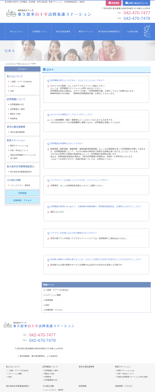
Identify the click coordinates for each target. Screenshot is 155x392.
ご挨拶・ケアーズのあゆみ (21, 71)
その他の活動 (48, 376)
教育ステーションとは (19, 135)
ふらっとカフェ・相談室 (20, 175)
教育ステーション (123, 356)
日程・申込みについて (19, 140)
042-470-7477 (133, 13)
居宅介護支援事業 (50, 26)
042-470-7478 (133, 18)
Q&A (12, 81)
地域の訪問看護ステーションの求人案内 (23, 146)
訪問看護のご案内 (17, 99)
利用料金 (13, 108)
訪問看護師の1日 (17, 94)
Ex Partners (83, 387)
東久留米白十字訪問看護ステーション (74, 389)
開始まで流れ (15, 104)
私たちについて (13, 356)
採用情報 (113, 3)
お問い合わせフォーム (136, 3)
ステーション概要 (17, 76)
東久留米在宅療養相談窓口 (91, 26)
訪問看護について (50, 356)
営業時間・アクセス (140, 26)
